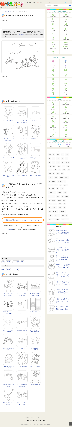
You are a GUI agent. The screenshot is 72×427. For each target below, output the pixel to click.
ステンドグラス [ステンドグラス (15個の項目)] (52, 192)
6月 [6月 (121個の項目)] (66, 158)
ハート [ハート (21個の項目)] (66, 177)
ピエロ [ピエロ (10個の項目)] (50, 203)
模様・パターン (53, 136)
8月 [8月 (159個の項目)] (49, 158)
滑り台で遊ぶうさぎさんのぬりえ (8, 349)
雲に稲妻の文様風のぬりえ (22, 367)
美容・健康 (65, 122)
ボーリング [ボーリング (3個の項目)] (62, 211)
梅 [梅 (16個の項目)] (57, 188)
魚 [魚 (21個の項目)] (49, 181)
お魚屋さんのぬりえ (35, 138)
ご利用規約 (50, 2)
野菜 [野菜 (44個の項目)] (69, 169)
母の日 (65, 30)
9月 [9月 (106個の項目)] (53, 162)
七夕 (53, 39)
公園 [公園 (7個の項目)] (64, 203)
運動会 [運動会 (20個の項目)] (53, 181)
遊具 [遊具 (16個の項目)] (53, 188)
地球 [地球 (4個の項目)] (50, 211)
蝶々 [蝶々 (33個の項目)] (58, 173)
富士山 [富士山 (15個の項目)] (59, 192)
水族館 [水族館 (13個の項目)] (66, 196)
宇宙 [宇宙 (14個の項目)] (65, 192)
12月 (66, 94)
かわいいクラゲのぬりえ (8, 120)
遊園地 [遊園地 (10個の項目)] (59, 200)
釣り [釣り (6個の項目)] (50, 207)
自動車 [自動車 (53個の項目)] (50, 169)
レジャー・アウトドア (66, 132)
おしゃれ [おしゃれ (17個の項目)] (51, 185)
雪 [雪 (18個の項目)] (64, 181)
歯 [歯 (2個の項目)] (66, 215)
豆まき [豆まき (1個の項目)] (63, 219)
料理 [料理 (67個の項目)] (54, 166)
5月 (53, 81)
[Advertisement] (28, 24)
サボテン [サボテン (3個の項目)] (51, 215)
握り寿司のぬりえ (35, 120)
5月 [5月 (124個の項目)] (62, 158)
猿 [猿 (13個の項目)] (62, 196)
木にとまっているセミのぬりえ (22, 312)
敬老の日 (66, 44)
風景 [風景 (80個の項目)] (63, 162)
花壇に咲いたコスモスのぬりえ (8, 385)
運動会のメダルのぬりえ (22, 175)
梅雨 (66, 34)
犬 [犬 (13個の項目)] (49, 200)
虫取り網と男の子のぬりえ (22, 139)
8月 (65, 85)
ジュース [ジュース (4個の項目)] (55, 211)
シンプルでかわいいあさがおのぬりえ (22, 385)
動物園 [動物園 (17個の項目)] (65, 185)
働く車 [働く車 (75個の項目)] (67, 162)
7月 (53, 85)
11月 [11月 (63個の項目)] (63, 166)
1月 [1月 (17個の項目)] (60, 185)
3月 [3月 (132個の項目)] (53, 158)
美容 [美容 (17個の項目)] (56, 185)
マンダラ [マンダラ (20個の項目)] (60, 181)
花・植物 (16, 262)
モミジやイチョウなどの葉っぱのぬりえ (22, 157)
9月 (3, 269)
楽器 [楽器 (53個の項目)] (68, 166)
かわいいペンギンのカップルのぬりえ (8, 331)
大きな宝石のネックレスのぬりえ (8, 403)
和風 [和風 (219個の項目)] (58, 154)
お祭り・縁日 (66, 39)
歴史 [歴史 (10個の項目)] (64, 200)
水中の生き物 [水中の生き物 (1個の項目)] (56, 219)
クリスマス (53, 53)
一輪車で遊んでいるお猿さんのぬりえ (8, 139)
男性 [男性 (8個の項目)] (60, 203)
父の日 (53, 34)
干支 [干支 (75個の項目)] (50, 166)
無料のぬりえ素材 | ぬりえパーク (36, 420)
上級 (68, 146)
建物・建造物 (53, 127)
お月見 (8, 262)
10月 (66, 90)
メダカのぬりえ (22, 348)
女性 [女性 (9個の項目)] (55, 203)
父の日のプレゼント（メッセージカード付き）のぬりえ (35, 332)
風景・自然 (53, 113)
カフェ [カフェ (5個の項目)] (54, 207)
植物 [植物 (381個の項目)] (50, 154)
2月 (65, 71)
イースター (53, 25)
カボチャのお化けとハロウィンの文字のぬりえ (22, 121)
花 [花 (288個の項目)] (53, 154)
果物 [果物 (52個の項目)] (59, 169)
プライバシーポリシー (59, 2)
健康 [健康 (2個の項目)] (50, 219)
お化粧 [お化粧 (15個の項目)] (61, 188)
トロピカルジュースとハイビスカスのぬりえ (8, 294)
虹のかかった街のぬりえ (35, 175)
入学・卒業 (65, 25)
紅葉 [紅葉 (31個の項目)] (62, 173)
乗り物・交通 (66, 118)
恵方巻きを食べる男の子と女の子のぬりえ (22, 403)
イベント (15, 269)
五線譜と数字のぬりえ (22, 330)
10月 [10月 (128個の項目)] (58, 158)
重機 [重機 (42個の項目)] (50, 173)
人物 (53, 104)
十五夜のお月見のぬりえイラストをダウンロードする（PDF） (22, 220)
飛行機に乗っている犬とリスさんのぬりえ (8, 312)
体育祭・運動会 (53, 48)
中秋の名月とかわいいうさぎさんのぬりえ (22, 294)
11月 (53, 94)
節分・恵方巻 (66, 16)
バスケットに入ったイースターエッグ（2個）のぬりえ (8, 368)
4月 (65, 76)
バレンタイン (53, 21)
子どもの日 (53, 30)
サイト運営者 (69, 2)
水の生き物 (53, 118)
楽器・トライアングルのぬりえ (8, 176)
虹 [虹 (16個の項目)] (49, 188)
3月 (53, 76)
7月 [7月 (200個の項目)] (62, 154)
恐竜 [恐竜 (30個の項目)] (56, 177)
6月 (65, 81)
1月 (53, 71)
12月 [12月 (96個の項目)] (58, 162)
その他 (65, 136)
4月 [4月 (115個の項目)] (49, 162)
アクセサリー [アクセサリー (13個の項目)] (52, 196)
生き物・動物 (66, 113)
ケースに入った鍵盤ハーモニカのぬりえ (35, 294)
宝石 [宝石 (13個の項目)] (58, 196)
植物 (8, 269)
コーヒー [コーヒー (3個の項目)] (57, 215)
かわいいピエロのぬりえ (8, 157)
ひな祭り (66, 21)
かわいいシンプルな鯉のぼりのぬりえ (35, 367)
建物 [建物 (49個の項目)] (64, 169)
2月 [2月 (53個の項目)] (55, 169)
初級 (22, 262)
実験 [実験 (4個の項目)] (60, 207)
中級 (59, 146)
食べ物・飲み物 (65, 104)
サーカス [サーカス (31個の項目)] (51, 177)
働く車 (53, 122)
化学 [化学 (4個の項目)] (64, 207)
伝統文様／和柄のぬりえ (35, 311)
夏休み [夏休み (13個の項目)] (53, 200)
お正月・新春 (53, 16)
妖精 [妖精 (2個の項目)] (63, 215)
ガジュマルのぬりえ (35, 384)
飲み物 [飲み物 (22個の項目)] (61, 177)
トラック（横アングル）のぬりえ (35, 157)
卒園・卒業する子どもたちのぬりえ (35, 349)
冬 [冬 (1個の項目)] (67, 219)
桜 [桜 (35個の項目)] (53, 173)
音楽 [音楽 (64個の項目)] (59, 166)
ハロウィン (65, 48)
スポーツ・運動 (53, 132)
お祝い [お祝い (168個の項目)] (67, 154)
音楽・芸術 (65, 127)
